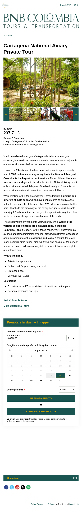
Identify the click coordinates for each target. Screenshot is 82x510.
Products (7, 35)
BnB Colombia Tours (15, 300)
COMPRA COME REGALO (41, 411)
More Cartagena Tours (16, 306)
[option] (12, 114)
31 (60, 380)
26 (12, 380)
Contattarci (13, 478)
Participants (27, 337)
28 (31, 380)
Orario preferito (16, 389)
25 (70, 375)
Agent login (74, 504)
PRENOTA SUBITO (41, 398)
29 (41, 380)
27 (21, 380)
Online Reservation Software (43, 504)
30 (50, 380)
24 (60, 375)
